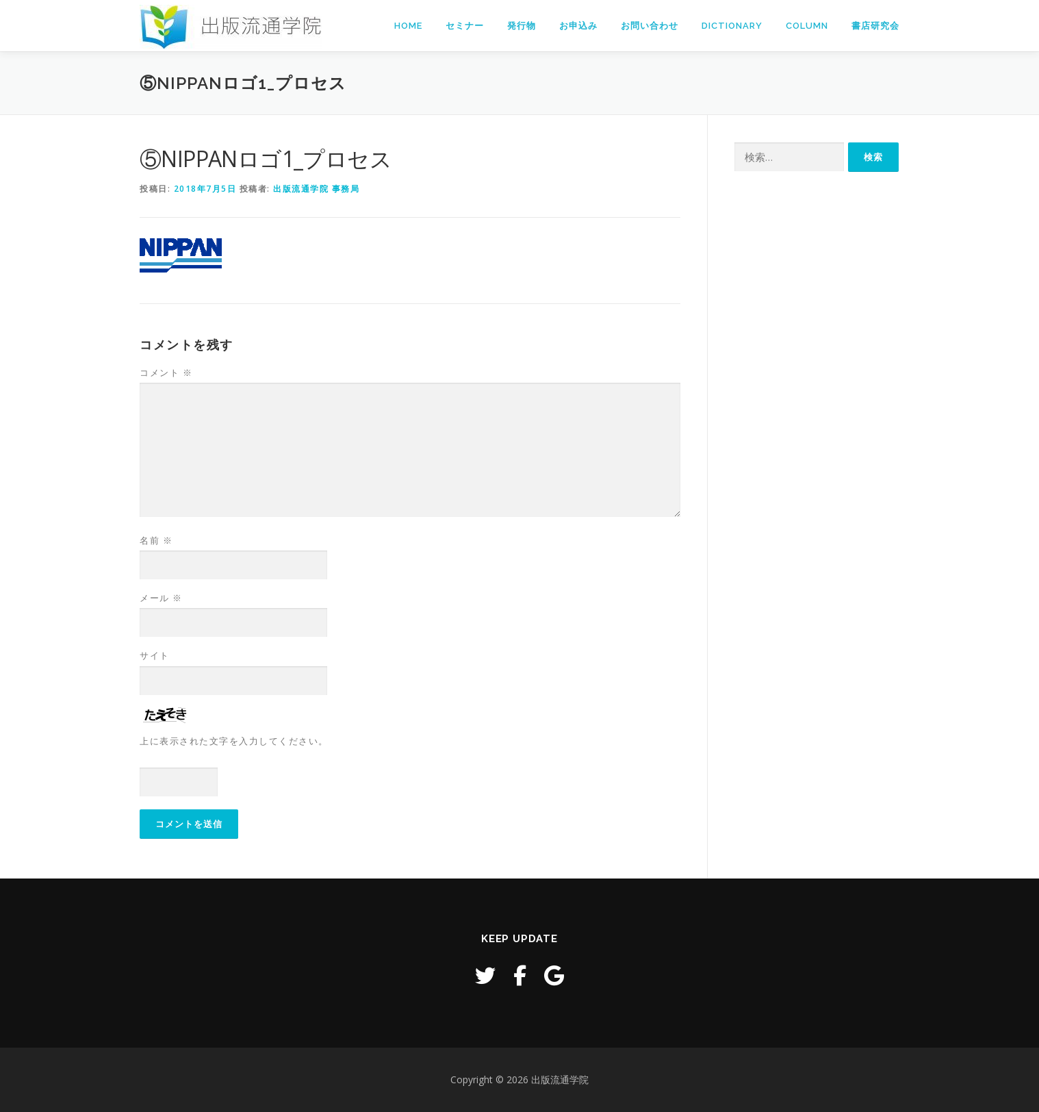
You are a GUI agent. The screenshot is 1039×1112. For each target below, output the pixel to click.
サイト (155, 655)
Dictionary (732, 26)
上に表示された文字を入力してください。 (234, 741)
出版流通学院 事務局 (316, 188)
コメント (166, 372)
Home (408, 26)
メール (161, 598)
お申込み (578, 26)
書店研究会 (875, 26)
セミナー (465, 26)
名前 (156, 540)
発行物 (521, 26)
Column (807, 26)
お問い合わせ (649, 26)
